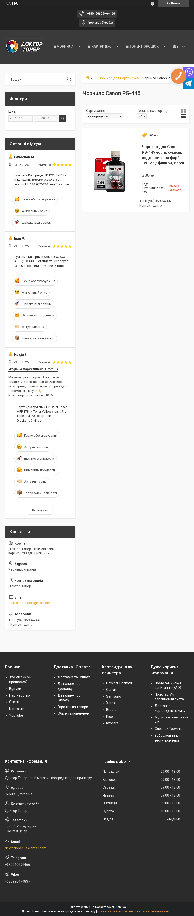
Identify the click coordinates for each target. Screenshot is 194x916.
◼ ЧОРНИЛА (63, 46)
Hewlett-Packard (119, 683)
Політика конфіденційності (153, 911)
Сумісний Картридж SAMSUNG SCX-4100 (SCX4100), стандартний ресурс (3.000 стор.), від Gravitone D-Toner (41, 261)
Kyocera (112, 723)
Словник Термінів (169, 729)
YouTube (16, 715)
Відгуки (15, 689)
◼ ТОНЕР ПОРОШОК (142, 46)
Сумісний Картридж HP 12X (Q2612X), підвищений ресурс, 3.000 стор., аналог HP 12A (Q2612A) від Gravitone (41, 179)
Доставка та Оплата (74, 677)
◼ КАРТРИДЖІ (100, 46)
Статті (14, 702)
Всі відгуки (40, 510)
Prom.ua (120, 907)
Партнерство (19, 695)
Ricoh (110, 716)
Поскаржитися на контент (115, 911)
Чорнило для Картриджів (119, 78)
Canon (111, 689)
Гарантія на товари (73, 707)
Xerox (110, 703)
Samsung (113, 696)
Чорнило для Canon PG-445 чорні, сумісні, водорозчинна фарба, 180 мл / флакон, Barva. (163, 154)
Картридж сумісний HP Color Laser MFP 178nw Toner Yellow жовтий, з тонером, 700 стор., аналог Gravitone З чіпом (42, 413)
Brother (112, 710)
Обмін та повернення (75, 713)
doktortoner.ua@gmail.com (29, 603)
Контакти (16, 709)
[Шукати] (69, 79)
